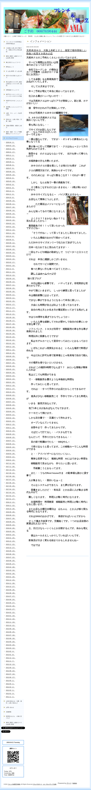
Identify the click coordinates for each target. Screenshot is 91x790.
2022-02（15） (11, 301)
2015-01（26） (11, 577)
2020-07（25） (11, 363)
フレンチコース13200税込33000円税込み (14, 42)
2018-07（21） (11, 441)
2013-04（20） (11, 645)
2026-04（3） (10, 142)
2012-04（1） (10, 684)
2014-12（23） (11, 580)
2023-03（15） (11, 259)
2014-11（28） (11, 583)
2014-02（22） (11, 612)
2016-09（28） (11, 512)
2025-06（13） (11, 171)
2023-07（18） (11, 246)
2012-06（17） (11, 677)
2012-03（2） (10, 687)
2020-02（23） (11, 379)
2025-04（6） (10, 178)
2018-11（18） (11, 428)
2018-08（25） (11, 437)
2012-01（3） (10, 693)
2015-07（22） (11, 557)
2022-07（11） (11, 285)
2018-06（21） (11, 444)
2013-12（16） (11, 619)
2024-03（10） (11, 220)
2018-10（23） (11, 431)
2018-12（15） (11, 424)
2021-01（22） (11, 343)
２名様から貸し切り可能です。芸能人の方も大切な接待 (14, 49)
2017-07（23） (11, 479)
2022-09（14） (11, 278)
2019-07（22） (11, 402)
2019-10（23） (11, 392)
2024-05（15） (11, 214)
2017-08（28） (11, 476)
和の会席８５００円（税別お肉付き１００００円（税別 (14, 83)
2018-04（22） (11, 450)
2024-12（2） (10, 191)
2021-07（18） (11, 324)
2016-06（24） (11, 522)
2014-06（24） (11, 599)
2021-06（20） (11, 327)
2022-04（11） (11, 295)
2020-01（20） (11, 382)
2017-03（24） (11, 492)
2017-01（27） (11, 499)
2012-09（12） (11, 667)
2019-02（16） (11, 418)
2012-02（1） (10, 690)
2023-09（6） (10, 240)
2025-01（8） (10, 188)
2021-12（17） (11, 308)
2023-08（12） (11, 243)
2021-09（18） (11, 317)
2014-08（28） (11, 593)
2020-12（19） (11, 347)
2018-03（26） (11, 453)
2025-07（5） (10, 168)
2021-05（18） (11, 330)
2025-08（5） (10, 165)
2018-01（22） (11, 460)
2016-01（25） (11, 538)
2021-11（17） (11, 311)
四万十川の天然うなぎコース (14, 76)
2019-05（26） (11, 408)
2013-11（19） (11, 622)
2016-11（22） (11, 505)
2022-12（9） (10, 269)
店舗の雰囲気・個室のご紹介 (14, 126)
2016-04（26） (11, 528)
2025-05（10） (11, 175)
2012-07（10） (11, 674)
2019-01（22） (11, 421)
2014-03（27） (11, 609)
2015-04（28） (11, 567)
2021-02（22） (11, 340)
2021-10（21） (11, 314)
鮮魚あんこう (10, 66)
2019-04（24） (11, 411)
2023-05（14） (11, 252)
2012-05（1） (10, 680)
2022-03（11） (11, 298)
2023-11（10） (11, 233)
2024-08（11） (11, 204)
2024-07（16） (11, 207)
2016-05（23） (11, 525)
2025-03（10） (11, 181)
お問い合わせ (10, 707)
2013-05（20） (11, 642)
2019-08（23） (11, 398)
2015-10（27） (11, 548)
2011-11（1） (10, 697)
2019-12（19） (11, 385)
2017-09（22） (11, 473)
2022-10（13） (11, 275)
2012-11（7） (10, 661)
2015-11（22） (11, 544)
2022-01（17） (11, 304)
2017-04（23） (11, 489)
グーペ (68, 783)
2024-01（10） (11, 227)
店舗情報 (8, 712)
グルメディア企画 (51, 784)
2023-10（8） (10, 236)
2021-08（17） (11, 321)
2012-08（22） (11, 671)
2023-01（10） (11, 265)
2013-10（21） (11, 625)
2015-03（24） (11, 570)
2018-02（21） (11, 457)
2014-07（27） (11, 596)
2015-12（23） (11, 541)
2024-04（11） (11, 217)
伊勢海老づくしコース (12, 90)
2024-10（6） (10, 197)
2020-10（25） (11, 353)
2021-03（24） (11, 337)
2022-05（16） (11, 291)
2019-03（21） (11, 415)
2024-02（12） (11, 223)
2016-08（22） (11, 515)
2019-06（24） (11, 405)
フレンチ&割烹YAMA (14, 784)
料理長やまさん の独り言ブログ (14, 717)
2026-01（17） (11, 152)
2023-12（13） (11, 230)
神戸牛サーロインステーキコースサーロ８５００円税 (14, 95)
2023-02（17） (11, 262)
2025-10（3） (10, 158)
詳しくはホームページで (43, 273)
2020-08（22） (11, 359)
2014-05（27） (11, 603)
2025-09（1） (10, 162)
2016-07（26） (11, 518)
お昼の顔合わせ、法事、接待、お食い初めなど (14, 702)
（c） (44, 784)
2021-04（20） (11, 334)
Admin (74, 783)
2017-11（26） (11, 466)
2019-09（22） (11, 395)
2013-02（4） (10, 651)
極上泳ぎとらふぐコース (13, 62)
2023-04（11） (11, 256)
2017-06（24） (11, 483)
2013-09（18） (11, 629)
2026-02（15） (11, 149)
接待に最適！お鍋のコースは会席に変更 (14, 57)
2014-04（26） (11, 606)
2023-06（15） (11, 249)
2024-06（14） (11, 210)
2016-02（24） (11, 535)
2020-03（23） (11, 376)
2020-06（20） (11, 366)
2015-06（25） (11, 560)
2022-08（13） (11, 282)
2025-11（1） (10, 155)
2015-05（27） (11, 564)
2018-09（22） (11, 434)
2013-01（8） (10, 655)
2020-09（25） (11, 356)
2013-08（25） (11, 632)
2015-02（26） (11, 573)
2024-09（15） (11, 201)
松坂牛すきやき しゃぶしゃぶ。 (14, 101)
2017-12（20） (11, 463)
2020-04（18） (11, 372)
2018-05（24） (11, 447)
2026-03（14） (11, 145)
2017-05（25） (11, 486)
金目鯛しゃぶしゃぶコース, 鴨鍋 (14, 107)
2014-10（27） (11, 586)
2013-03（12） (11, 648)
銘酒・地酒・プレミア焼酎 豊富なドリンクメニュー (15, 132)
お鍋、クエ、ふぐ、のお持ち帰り (14, 114)
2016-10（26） (11, 509)
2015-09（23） (11, 551)
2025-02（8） (10, 184)
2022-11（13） (11, 272)
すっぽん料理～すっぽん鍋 (14, 71)
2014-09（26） (11, 590)
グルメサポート (37, 784)
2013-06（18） (11, 638)
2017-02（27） (11, 496)
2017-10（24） (11, 470)
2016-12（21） (11, 502)
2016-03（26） (11, 531)
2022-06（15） (11, 288)
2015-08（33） (11, 554)
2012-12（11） (11, 658)
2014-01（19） (11, 616)
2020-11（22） (11, 350)
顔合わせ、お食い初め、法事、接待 (14, 120)
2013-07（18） (11, 635)
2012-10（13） (11, 664)
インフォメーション (12, 138)
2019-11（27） (11, 389)
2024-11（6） (10, 194)
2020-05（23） (11, 369)
